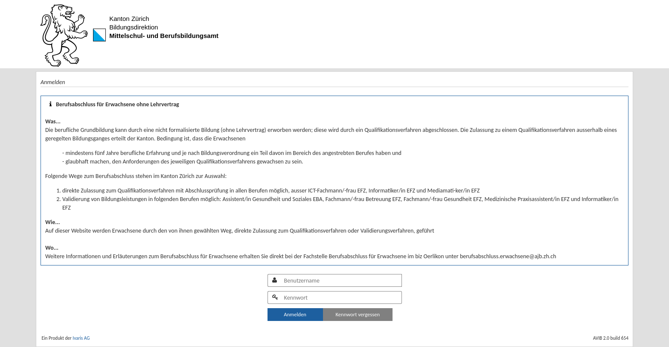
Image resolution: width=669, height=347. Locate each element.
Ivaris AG (81, 338)
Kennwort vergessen (358, 314)
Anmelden (295, 314)
